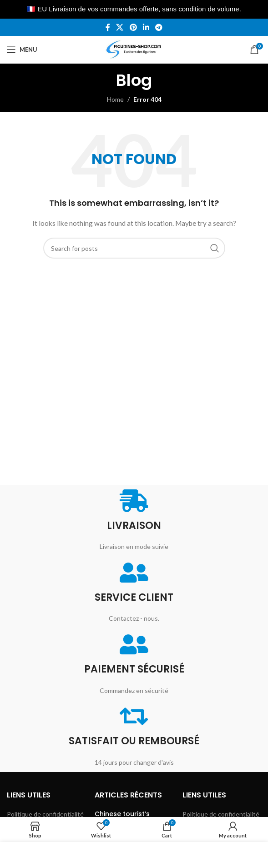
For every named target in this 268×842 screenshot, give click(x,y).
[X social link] (119, 27)
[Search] (134, 248)
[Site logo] (134, 49)
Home (115, 99)
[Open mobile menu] (22, 49)
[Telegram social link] (158, 27)
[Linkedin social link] (146, 27)
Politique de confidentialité (45, 814)
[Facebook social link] (107, 27)
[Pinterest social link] (133, 27)
